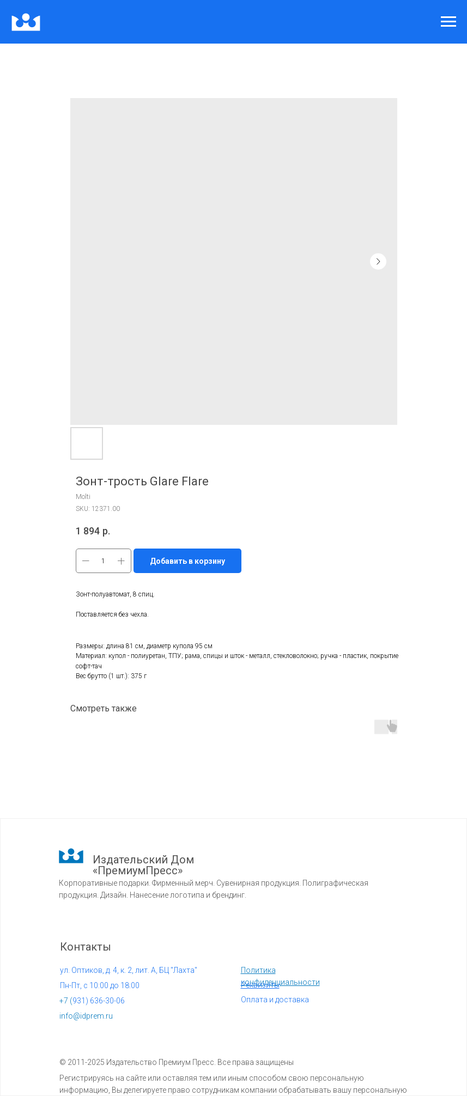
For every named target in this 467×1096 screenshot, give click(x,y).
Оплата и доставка (275, 999)
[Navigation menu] (448, 21)
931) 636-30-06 (92, 1000)
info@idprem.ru (86, 1016)
